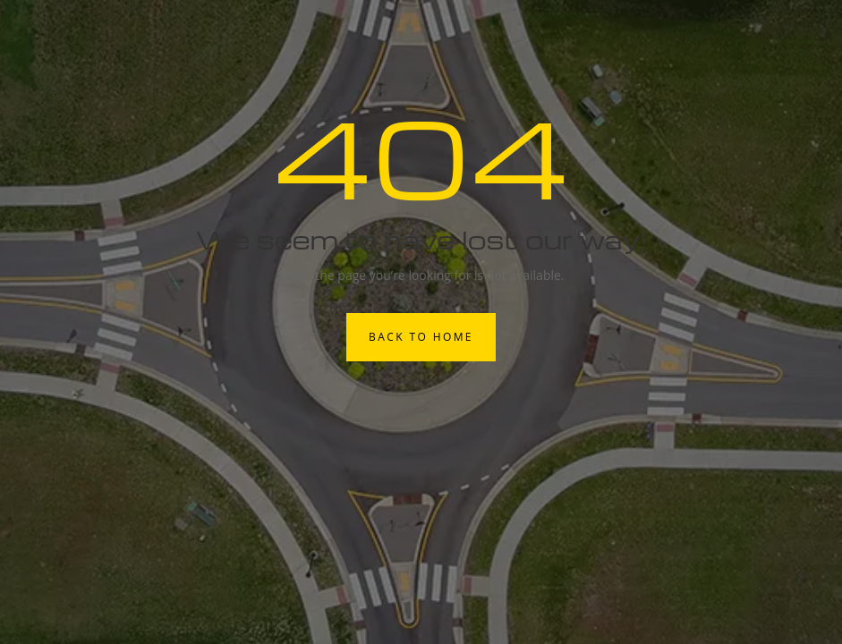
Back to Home (421, 336)
